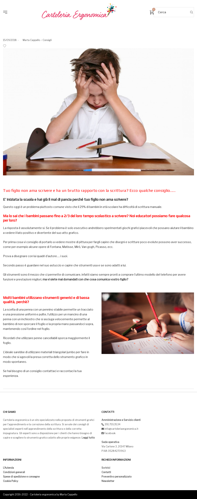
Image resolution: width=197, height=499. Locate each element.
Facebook (110, 433)
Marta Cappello (30, 40)
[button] (6, 6)
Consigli (47, 40)
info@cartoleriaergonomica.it (121, 428)
